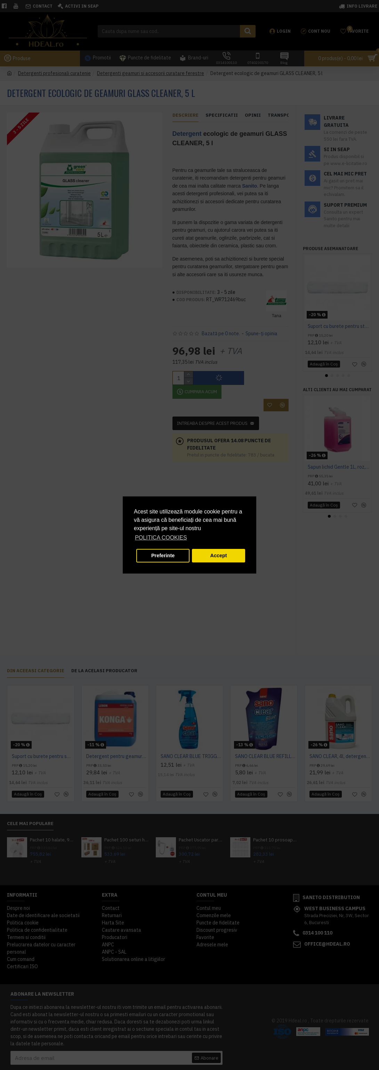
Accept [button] (218, 555)
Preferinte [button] (163, 555)
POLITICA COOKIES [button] (161, 538)
